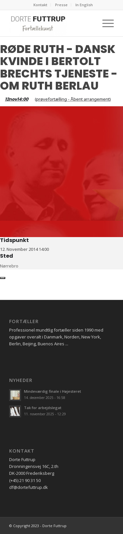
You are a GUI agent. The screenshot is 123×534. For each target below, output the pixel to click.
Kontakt (40, 4)
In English (84, 4)
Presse (61, 4)
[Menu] (105, 23)
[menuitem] (40, 5)
